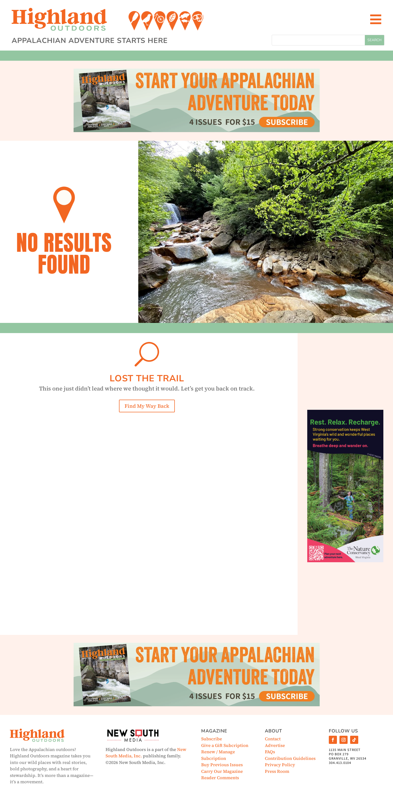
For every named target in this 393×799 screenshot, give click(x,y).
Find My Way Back (147, 406)
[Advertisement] (345, 369)
